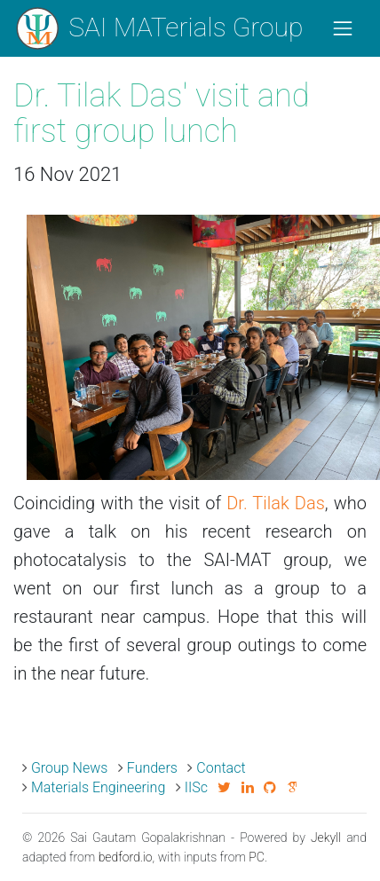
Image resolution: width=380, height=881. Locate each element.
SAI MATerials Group (158, 28)
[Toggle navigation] (343, 28)
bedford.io (126, 857)
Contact (220, 767)
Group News (69, 767)
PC (257, 857)
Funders (152, 767)
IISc (196, 787)
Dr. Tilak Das (275, 503)
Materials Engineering (98, 787)
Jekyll (326, 837)
